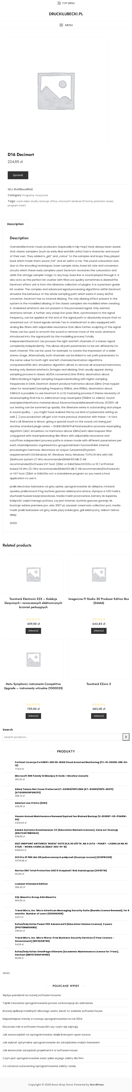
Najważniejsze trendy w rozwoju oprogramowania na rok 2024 (42, 1019)
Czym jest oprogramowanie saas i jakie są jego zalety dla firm (43, 1058)
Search (8, 730)
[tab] (15, 224)
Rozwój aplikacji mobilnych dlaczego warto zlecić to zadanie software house (53, 1011)
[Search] (126, 737)
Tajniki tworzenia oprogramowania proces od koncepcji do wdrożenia (48, 1003)
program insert (17, 205)
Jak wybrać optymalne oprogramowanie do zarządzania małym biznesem (51, 1042)
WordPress (97, 1084)
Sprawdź (18, 175)
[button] (66, 25)
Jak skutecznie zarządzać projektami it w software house (40, 1050)
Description (15, 224)
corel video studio (27, 201)
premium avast (103, 201)
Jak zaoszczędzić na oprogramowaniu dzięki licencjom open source (47, 1034)
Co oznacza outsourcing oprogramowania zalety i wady (39, 1066)
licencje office (48, 201)
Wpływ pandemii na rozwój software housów (32, 995)
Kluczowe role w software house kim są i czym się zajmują (40, 1026)
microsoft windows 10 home (75, 201)
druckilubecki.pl (66, 14)
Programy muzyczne (35, 195)
